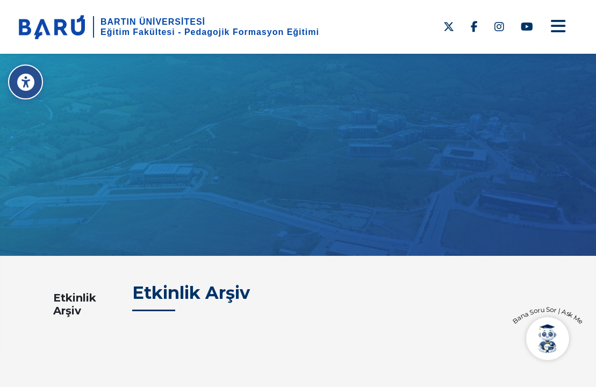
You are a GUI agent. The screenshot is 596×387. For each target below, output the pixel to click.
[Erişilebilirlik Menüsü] (25, 81)
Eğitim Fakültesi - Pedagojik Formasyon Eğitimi (209, 32)
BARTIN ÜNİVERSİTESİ (152, 21)
